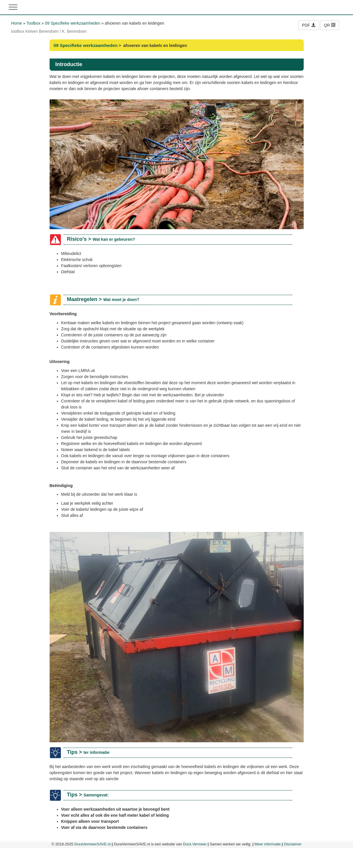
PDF (308, 25)
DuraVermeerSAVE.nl (93, 844)
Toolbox (33, 23)
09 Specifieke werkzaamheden (72, 23)
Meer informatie (268, 844)
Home (16, 23)
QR (329, 25)
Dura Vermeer (195, 844)
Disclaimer (293, 844)
